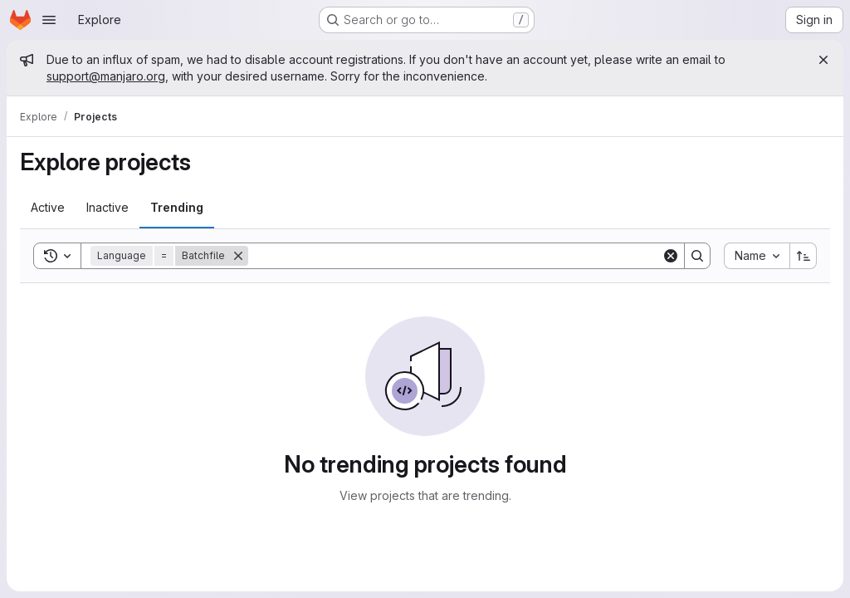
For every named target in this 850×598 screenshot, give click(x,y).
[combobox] (756, 256)
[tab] (48, 207)
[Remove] (238, 256)
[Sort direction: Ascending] (803, 256)
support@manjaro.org (105, 76)
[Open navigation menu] (49, 20)
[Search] (455, 256)
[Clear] (671, 256)
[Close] (823, 60)
